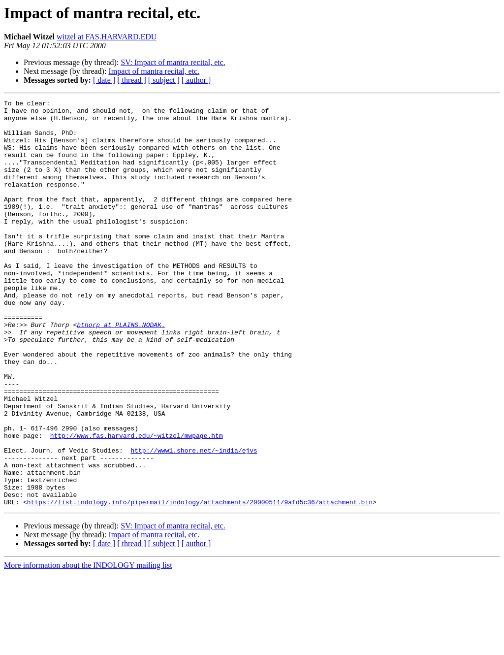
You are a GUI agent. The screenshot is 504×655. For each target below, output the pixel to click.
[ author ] (196, 80)
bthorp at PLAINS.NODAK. (121, 370)
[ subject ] (164, 80)
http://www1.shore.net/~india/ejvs (193, 521)
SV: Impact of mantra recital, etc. (173, 62)
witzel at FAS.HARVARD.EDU (107, 37)
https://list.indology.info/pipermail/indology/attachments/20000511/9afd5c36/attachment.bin (200, 583)
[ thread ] (131, 80)
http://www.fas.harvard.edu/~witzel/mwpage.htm (136, 503)
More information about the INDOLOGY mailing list (88, 646)
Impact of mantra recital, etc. (153, 71)
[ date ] (104, 80)
